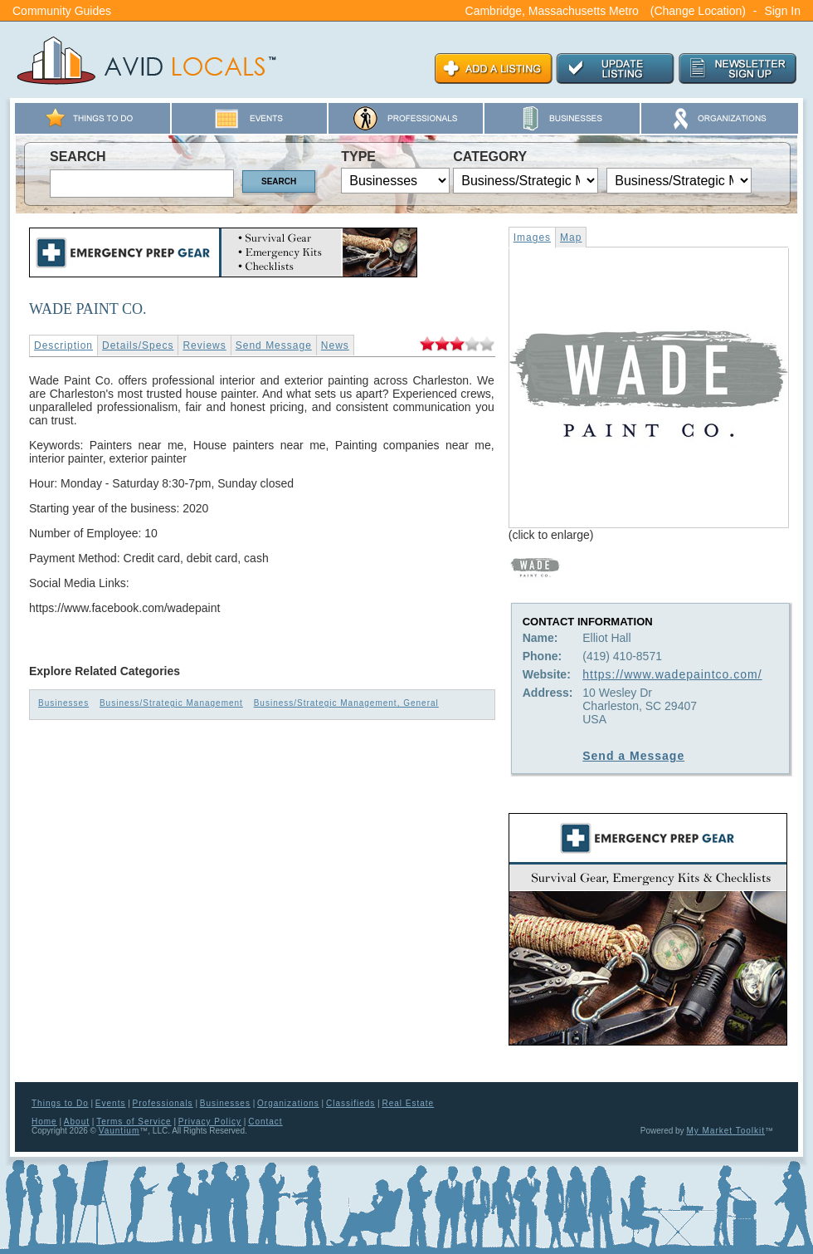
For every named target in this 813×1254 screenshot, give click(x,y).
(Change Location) (698, 10)
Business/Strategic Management (171, 703)
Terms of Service (133, 1121)
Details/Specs (137, 345)
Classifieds (350, 1103)
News (335, 345)
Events (110, 1103)
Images (532, 237)
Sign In (782, 10)
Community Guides (61, 10)
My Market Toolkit (725, 1130)
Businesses (63, 703)
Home (44, 1121)
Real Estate (408, 1103)
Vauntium (119, 1130)
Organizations (288, 1103)
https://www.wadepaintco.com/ (672, 674)
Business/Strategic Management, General (346, 703)
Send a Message (633, 755)
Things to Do (60, 1103)
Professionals (163, 1103)
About (77, 1121)
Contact (265, 1121)
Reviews (204, 345)
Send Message (274, 345)
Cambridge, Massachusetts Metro (552, 10)
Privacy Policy (209, 1121)
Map (571, 237)
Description (63, 345)
